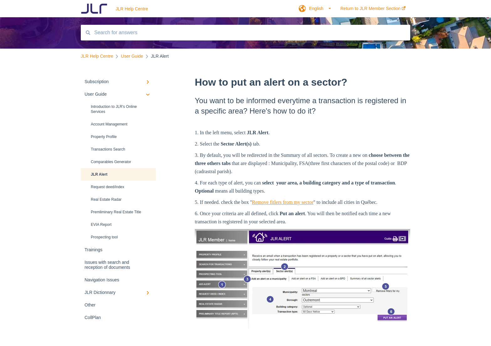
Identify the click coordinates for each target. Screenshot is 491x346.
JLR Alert (99, 174)
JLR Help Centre (132, 8)
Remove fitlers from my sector (282, 202)
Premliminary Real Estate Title (116, 212)
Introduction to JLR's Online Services (114, 109)
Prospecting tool (104, 237)
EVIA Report (101, 224)
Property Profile (104, 137)
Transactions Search (108, 149)
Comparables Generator (111, 162)
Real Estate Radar (106, 199)
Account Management (109, 124)
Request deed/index (107, 187)
